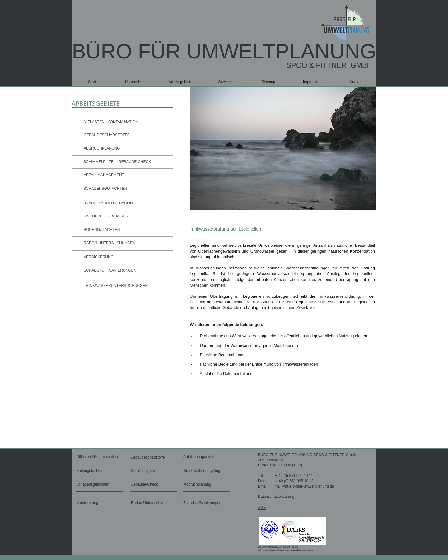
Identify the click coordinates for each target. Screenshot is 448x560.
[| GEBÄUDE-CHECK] (137, 162)
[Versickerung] (93, 502)
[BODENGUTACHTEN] (126, 230)
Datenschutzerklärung (276, 496)
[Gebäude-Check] (148, 484)
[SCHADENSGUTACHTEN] (125, 189)
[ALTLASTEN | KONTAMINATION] (125, 122)
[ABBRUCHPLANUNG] (126, 148)
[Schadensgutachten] (94, 484)
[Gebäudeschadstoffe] (149, 457)
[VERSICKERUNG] (110, 257)
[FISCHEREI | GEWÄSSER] (126, 216)
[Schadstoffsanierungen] (204, 502)
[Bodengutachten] (94, 471)
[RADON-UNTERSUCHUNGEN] (126, 243)
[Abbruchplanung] (199, 484)
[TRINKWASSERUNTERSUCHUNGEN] (126, 286)
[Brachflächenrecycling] (204, 471)
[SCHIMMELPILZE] (94, 162)
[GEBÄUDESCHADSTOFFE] (126, 135)
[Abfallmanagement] (201, 457)
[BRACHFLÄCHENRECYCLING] (125, 203)
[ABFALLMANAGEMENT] (126, 175)
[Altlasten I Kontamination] (105, 457)
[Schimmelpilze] (149, 471)
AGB (262, 508)
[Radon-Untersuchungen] (152, 502)
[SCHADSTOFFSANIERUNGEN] (126, 270)
